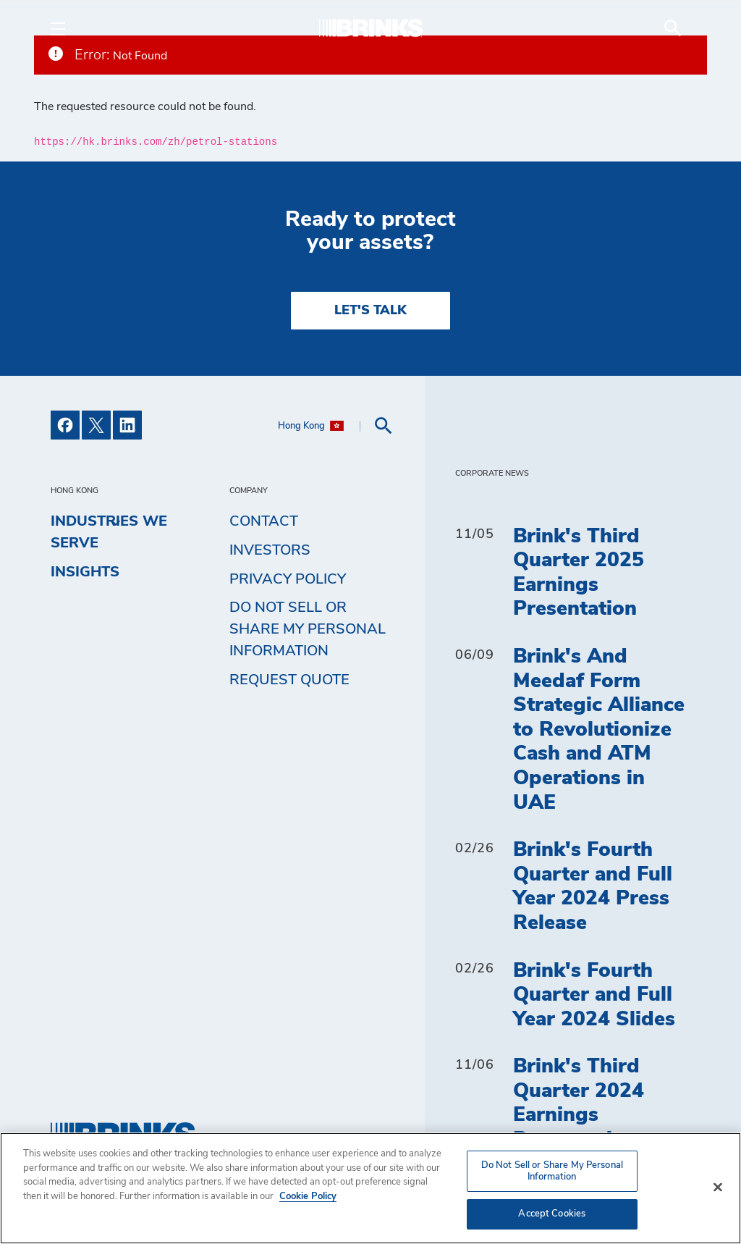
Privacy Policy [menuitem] (287, 579)
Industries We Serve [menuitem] (109, 529)
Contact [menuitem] (263, 521)
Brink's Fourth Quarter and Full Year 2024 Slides (594, 995)
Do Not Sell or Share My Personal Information (307, 629)
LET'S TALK (370, 310)
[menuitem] (673, 28)
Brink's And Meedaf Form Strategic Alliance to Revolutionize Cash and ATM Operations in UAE (599, 730)
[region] (370, 1188)
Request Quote (289, 680)
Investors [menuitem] (269, 550)
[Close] (718, 1187)
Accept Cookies (551, 1214)
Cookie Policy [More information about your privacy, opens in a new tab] (307, 1196)
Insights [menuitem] (85, 572)
